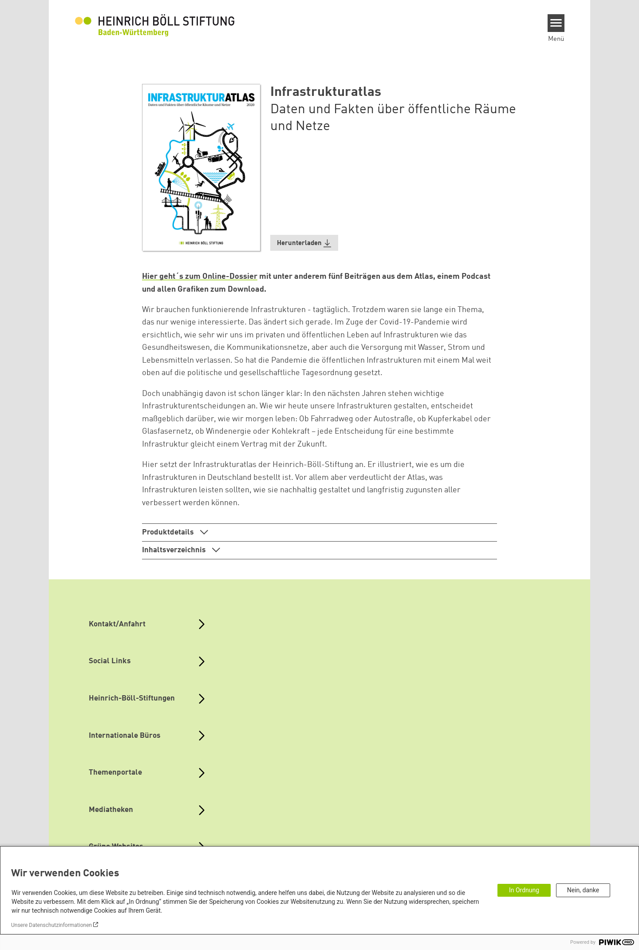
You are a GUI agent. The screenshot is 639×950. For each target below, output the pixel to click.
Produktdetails (169, 532)
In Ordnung (524, 890)
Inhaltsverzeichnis (175, 550)
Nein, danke (583, 890)
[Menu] (556, 23)
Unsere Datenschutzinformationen (51, 925)
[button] (304, 243)
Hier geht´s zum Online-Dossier (199, 277)
